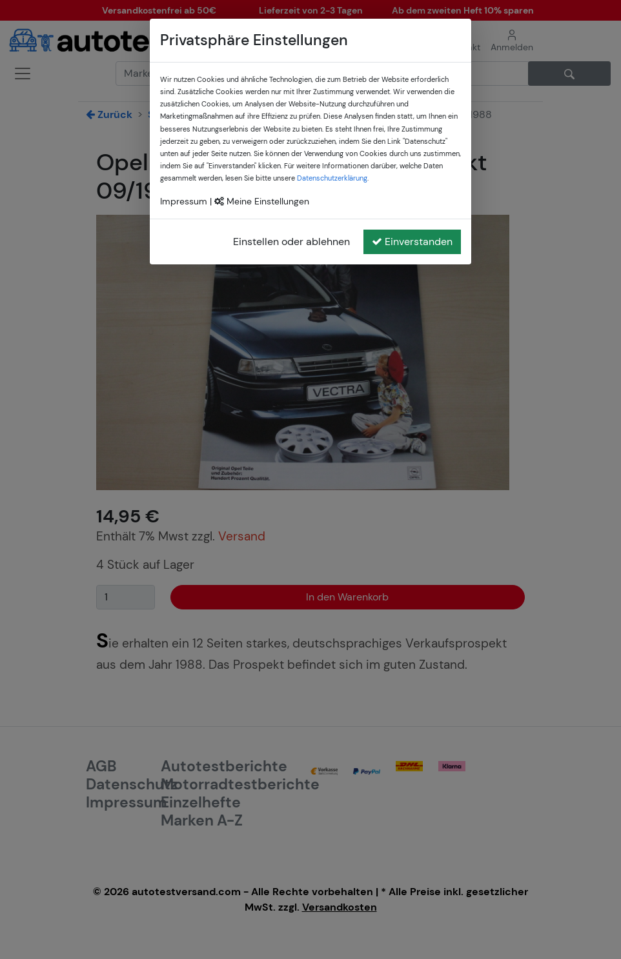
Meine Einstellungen (261, 201)
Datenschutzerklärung (332, 178)
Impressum (183, 201)
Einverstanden (412, 241)
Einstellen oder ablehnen (291, 241)
